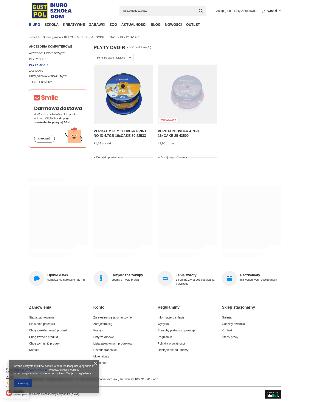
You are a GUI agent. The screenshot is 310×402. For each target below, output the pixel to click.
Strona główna (52, 37)
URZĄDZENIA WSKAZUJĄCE (48, 76)
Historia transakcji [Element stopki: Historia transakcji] (105, 350)
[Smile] (58, 146)
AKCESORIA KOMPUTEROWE (96, 37)
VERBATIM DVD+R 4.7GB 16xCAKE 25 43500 (178, 133)
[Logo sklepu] (51, 11)
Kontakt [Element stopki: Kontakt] (34, 350)
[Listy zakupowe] (245, 10)
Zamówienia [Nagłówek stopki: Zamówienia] (40, 307)
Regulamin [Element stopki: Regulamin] (165, 337)
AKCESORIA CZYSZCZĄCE (47, 53)
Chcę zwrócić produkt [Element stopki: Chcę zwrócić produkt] (43, 337)
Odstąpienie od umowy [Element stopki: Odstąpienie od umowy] (173, 350)
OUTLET (193, 24)
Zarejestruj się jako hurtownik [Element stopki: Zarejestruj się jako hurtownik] (112, 317)
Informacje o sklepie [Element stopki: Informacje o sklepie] (171, 317)
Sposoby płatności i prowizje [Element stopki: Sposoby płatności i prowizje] (176, 330)
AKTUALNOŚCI (133, 24)
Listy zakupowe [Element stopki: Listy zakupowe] (103, 337)
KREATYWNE (74, 24)
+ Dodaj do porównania (108, 157)
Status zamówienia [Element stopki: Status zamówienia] (41, 317)
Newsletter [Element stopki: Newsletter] (100, 363)
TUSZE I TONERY (40, 82)
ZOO (113, 24)
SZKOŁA (52, 24)
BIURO (34, 24)
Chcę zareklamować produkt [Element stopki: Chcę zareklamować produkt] (48, 330)
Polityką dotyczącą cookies (30, 369)
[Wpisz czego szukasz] (162, 11)
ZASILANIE (36, 70)
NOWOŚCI (173, 24)
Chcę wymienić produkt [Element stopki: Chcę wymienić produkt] (44, 343)
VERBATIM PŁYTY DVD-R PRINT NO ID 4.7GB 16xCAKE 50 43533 (120, 133)
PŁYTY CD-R (37, 59)
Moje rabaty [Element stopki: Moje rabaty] (101, 356)
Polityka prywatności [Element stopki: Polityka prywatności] (171, 343)
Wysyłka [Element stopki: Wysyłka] (163, 324)
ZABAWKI (97, 24)
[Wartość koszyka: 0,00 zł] (271, 11)
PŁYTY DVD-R (38, 64)
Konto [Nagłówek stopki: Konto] (99, 307)
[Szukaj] (201, 11)
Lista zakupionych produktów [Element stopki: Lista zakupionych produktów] (112, 343)
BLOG (156, 24)
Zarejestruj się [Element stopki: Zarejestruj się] (102, 324)
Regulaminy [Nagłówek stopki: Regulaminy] (169, 307)
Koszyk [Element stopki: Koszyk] (98, 330)
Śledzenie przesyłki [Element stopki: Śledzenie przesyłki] (42, 324)
